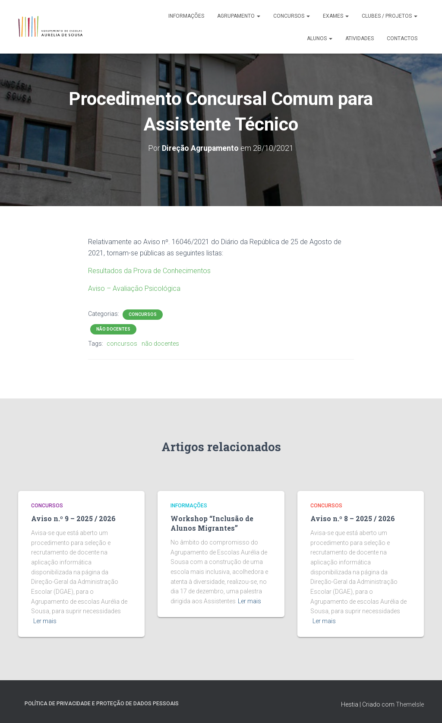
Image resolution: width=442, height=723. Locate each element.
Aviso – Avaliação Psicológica (134, 288)
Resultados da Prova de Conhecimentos (149, 270)
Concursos (291, 16)
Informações (186, 16)
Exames (336, 16)
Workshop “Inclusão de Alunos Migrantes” (210, 523)
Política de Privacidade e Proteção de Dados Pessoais (102, 703)
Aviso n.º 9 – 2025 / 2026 (72, 518)
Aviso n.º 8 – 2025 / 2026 (351, 518)
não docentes (160, 343)
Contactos (402, 38)
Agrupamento (238, 16)
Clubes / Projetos (389, 16)
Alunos (319, 38)
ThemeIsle (410, 703)
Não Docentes (113, 328)
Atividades (359, 38)
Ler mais (45, 620)
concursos (122, 343)
